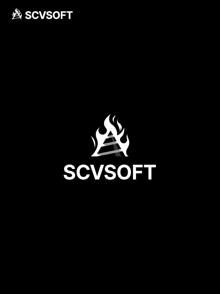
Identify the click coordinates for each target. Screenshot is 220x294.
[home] (42, 13)
